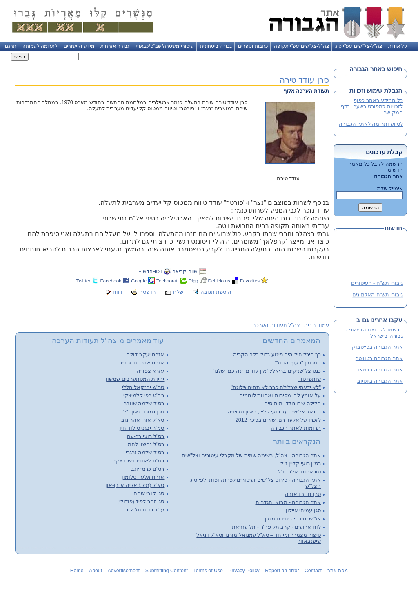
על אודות (397, 46)
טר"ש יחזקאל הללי (143, 387)
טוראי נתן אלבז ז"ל (299, 472)
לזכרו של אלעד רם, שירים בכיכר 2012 (278, 420)
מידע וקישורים (79, 46)
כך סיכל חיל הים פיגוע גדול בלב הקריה (277, 354)
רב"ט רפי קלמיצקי (144, 395)
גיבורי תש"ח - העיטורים (377, 284)
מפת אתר (337, 570)
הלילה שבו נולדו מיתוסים (292, 403)
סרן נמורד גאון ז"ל (143, 412)
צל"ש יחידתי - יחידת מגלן (293, 519)
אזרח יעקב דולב (145, 354)
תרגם (10, 46)
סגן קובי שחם (148, 493)
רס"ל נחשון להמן (145, 444)
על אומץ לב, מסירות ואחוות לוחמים (280, 395)
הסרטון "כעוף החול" (298, 363)
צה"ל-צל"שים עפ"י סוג (358, 46)
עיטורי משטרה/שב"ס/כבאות (165, 46)
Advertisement (124, 570)
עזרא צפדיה (151, 371)
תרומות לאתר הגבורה (296, 428)
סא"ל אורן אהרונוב (143, 420)
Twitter (83, 280)
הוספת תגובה (216, 292)
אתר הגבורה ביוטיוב (380, 381)
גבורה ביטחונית (216, 46)
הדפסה (147, 292)
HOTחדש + (150, 271)
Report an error (282, 570)
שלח (178, 292)
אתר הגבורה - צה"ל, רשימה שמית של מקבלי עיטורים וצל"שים (251, 455)
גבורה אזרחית (114, 46)
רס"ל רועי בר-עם (146, 436)
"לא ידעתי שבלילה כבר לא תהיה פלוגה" (276, 387)
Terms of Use (208, 570)
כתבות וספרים (252, 46)
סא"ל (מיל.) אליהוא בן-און (135, 485)
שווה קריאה (184, 271)
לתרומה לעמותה (40, 46)
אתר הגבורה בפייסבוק (377, 347)
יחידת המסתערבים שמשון (135, 379)
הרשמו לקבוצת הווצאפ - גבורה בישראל (374, 333)
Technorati (167, 280)
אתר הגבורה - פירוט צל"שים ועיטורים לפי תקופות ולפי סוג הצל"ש (255, 483)
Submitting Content (166, 570)
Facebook (110, 280)
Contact (313, 570)
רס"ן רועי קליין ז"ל (300, 463)
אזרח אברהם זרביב (141, 363)
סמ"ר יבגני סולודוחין (142, 428)
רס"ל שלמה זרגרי (145, 452)
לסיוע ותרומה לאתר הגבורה (371, 124)
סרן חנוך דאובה (303, 494)
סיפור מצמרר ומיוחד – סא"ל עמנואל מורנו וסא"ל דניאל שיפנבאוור (258, 538)
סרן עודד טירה (304, 79)
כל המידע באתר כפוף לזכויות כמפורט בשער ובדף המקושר (372, 106)
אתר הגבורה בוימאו (380, 370)
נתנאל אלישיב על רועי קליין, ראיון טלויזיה (274, 412)
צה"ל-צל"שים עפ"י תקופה (301, 46)
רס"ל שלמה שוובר (144, 403)
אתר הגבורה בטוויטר (379, 358)
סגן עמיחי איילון (303, 510)
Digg (193, 280)
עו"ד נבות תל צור (144, 510)
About (95, 570)
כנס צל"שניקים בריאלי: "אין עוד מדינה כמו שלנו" (267, 371)
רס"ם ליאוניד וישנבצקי (139, 461)
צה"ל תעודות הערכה (276, 325)
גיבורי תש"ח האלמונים (377, 295)
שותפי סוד (309, 379)
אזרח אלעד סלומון (143, 477)
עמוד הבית (316, 325)
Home (77, 570)
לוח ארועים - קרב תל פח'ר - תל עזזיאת (276, 527)
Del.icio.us (219, 280)
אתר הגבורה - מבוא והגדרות (288, 502)
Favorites (250, 280)
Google (139, 280)
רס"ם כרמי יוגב (148, 469)
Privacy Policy (243, 570)
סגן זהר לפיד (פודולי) (140, 501)
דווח (117, 292)
